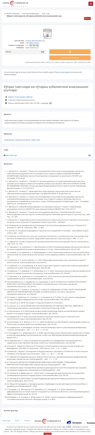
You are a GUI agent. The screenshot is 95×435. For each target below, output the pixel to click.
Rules (17, 420)
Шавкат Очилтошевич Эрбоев (20, 97)
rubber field (35, 140)
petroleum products (22, 140)
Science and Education (30, 13)
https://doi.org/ (11, 155)
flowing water (9, 140)
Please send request (63, 72)
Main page (6, 420)
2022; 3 (45, 13)
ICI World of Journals (11, 13)
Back (87, 18)
